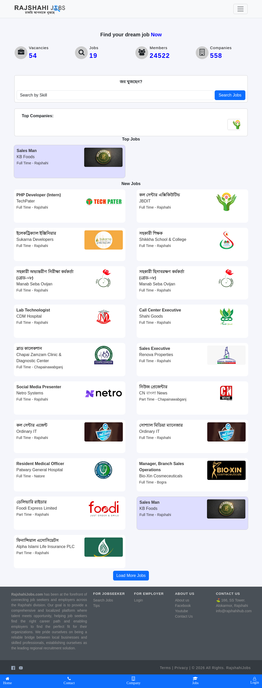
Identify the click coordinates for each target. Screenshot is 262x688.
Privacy (181, 668)
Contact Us (184, 616)
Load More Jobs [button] (131, 575)
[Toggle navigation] (240, 9)
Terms (165, 668)
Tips (96, 606)
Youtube (181, 611)
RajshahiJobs (238, 668)
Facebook (183, 606)
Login (138, 600)
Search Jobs (230, 95)
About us (182, 600)
